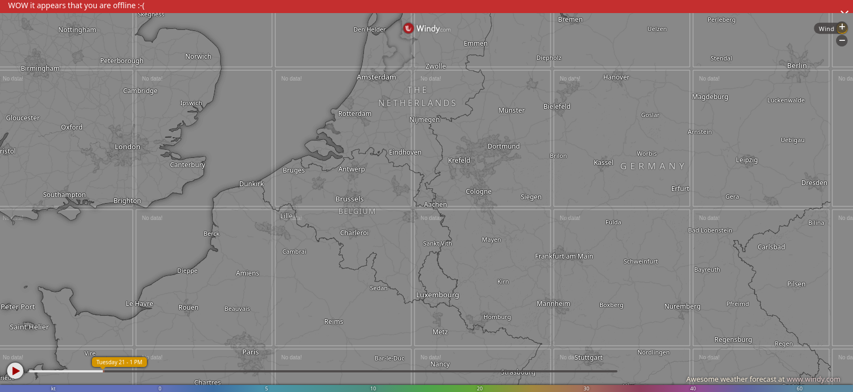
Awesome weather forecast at (763, 379)
